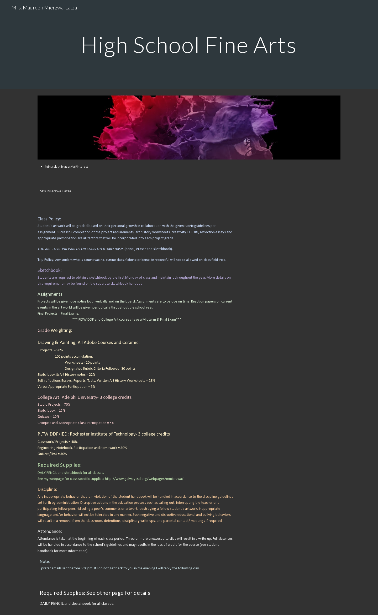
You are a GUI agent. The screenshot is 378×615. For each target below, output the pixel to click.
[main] (188, 44)
